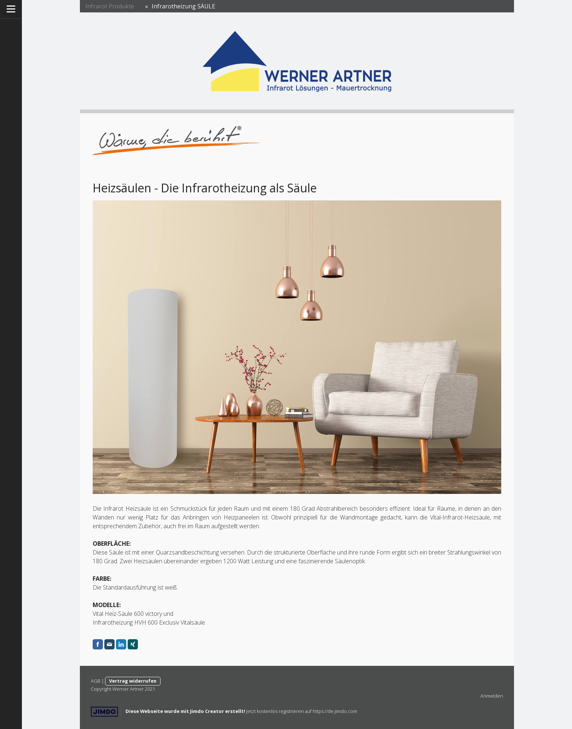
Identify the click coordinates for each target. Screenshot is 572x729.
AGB (95, 681)
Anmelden (491, 695)
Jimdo (104, 712)
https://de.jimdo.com (335, 711)
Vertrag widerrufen (132, 681)
